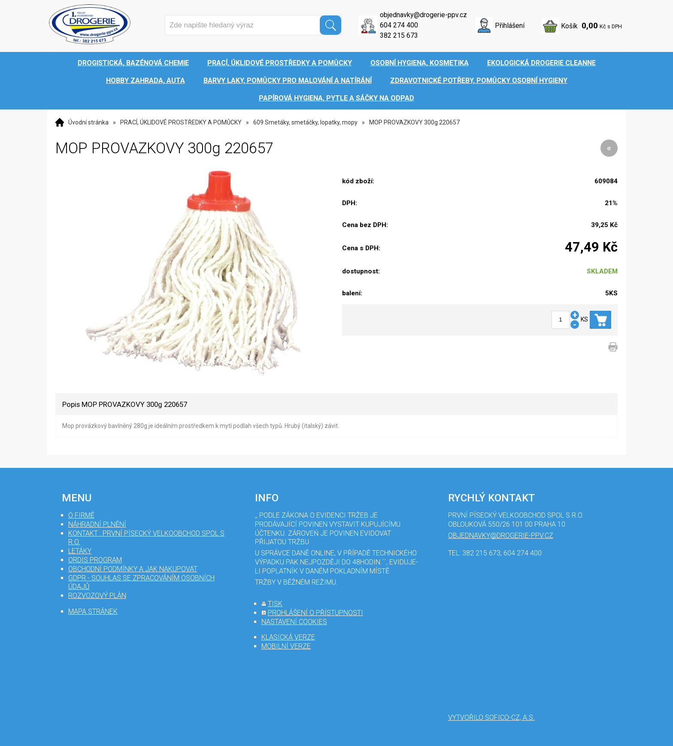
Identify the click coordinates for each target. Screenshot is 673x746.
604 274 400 (399, 25)
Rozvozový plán (97, 595)
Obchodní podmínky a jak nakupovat (132, 569)
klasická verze (288, 637)
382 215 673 (399, 35)
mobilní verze (286, 646)
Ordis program (95, 560)
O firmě (81, 515)
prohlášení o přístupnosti (315, 613)
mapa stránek (93, 611)
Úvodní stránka (88, 122)
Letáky (79, 551)
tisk (275, 604)
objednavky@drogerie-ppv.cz (423, 15)
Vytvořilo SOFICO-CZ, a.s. (491, 717)
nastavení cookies (294, 622)
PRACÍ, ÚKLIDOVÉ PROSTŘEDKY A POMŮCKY (181, 122)
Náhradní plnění (97, 524)
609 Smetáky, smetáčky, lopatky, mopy (305, 122)
